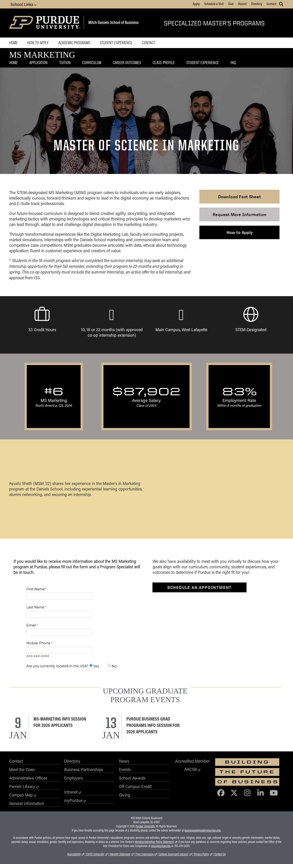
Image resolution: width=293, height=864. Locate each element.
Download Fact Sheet (239, 196)
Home (13, 42)
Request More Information (239, 214)
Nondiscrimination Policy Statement (154, 842)
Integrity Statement (120, 854)
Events (125, 769)
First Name (35, 589)
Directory (256, 3)
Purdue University (145, 826)
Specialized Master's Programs (214, 23)
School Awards (132, 778)
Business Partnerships (83, 769)
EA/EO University (95, 854)
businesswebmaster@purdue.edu (202, 830)
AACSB (190, 769)
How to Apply (38, 42)
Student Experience (116, 42)
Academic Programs (74, 42)
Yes (96, 666)
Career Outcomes (127, 62)
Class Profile (164, 62)
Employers (73, 778)
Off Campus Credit (135, 786)
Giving (124, 795)
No (114, 666)
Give (230, 3)
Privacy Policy (201, 854)
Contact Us (220, 854)
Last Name (35, 607)
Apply (196, 3)
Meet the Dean (22, 769)
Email (31, 625)
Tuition (65, 62)
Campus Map (21, 795)
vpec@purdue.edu (161, 846)
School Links (23, 4)
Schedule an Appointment (199, 587)
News (124, 761)
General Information (26, 803)
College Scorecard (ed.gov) (173, 854)
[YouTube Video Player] (216, 489)
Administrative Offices (28, 778)
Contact (271, 3)
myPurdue (73, 800)
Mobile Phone (38, 643)
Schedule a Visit (214, 3)
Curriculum (91, 62)
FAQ (233, 62)
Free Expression (145, 854)
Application (38, 62)
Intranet (71, 792)
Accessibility (74, 854)
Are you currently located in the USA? (57, 666)
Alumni (242, 3)
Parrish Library (22, 786)
